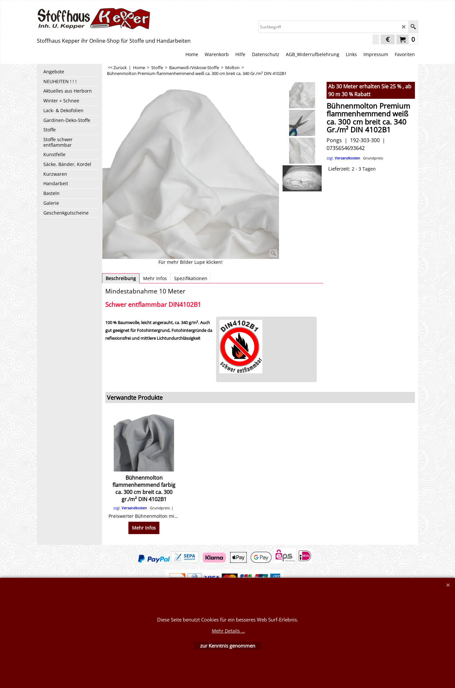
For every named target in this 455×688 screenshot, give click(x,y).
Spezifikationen (190, 278)
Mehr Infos (155, 278)
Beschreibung (121, 278)
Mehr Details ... (228, 631)
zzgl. (355, 158)
